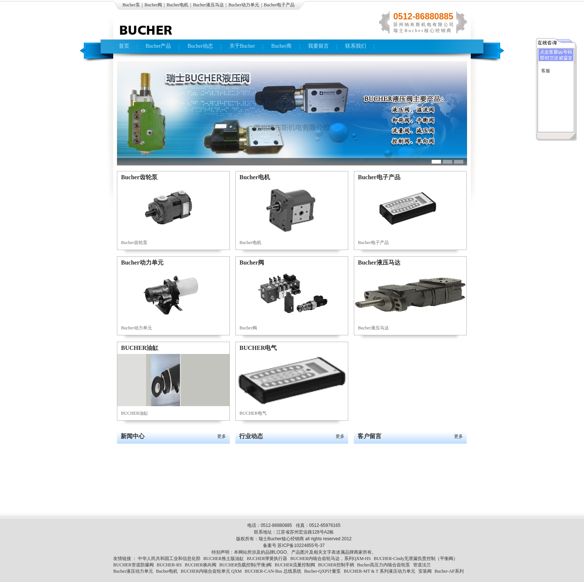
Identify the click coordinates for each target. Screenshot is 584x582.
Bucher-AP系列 (449, 571)
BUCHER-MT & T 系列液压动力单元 (379, 571)
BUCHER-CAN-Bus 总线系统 (273, 571)
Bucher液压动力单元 (133, 571)
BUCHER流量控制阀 (294, 564)
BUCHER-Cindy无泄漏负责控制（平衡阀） (416, 558)
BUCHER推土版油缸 (223, 558)
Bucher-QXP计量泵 (322, 571)
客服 (545, 70)
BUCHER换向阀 (200, 564)
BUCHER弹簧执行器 (267, 558)
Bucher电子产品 (279, 4)
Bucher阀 (153, 4)
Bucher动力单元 (243, 4)
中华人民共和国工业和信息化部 (169, 558)
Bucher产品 (158, 46)
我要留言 (318, 46)
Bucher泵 (131, 4)
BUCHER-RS (169, 564)
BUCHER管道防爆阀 (133, 564)
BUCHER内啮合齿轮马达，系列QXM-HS (330, 558)
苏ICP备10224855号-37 (301, 545)
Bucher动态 (200, 46)
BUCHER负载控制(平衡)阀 (245, 564)
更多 (221, 436)
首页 (124, 46)
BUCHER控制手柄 (336, 564)
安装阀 (425, 571)
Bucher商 (281, 46)
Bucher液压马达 (208, 4)
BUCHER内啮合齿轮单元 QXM (211, 571)
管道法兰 (422, 564)
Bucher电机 (177, 4)
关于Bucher (242, 46)
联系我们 (355, 46)
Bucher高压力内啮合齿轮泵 (383, 564)
